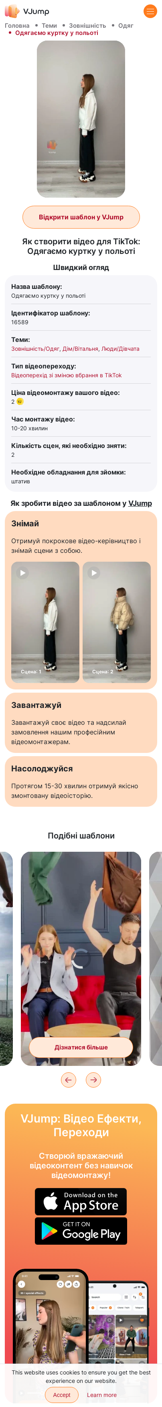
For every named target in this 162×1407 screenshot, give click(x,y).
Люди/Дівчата (120, 348)
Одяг (126, 25)
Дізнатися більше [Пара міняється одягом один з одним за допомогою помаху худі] (81, 1047)
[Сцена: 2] (117, 622)
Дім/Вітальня (80, 348)
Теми (49, 25)
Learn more (102, 1394)
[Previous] (68, 1080)
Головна (17, 25)
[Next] (93, 1080)
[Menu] (150, 11)
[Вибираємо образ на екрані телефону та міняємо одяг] (51, 1336)
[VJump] (27, 11)
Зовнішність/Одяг (35, 348)
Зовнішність (87, 25)
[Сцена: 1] (45, 622)
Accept (62, 1395)
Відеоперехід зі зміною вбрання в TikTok (66, 375)
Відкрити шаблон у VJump (81, 217)
